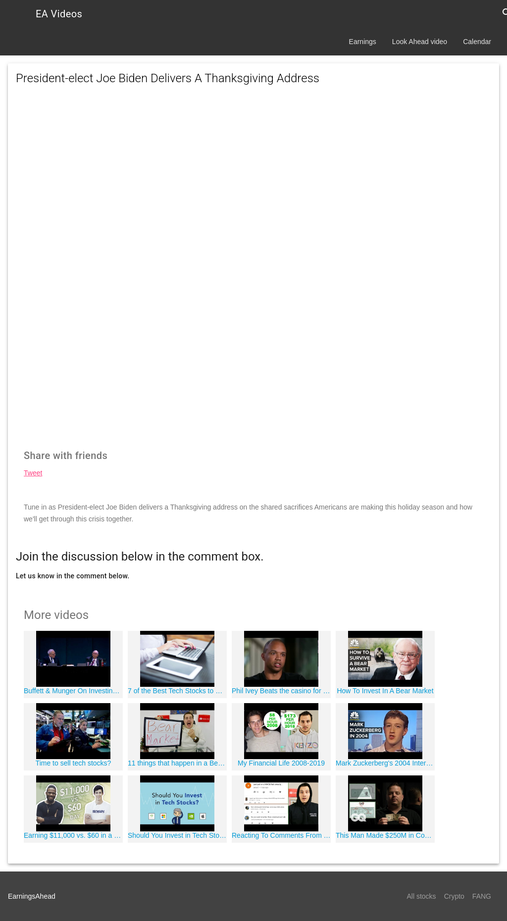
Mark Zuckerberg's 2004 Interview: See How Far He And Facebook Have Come (385, 763)
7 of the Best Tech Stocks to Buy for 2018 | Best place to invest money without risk (177, 691)
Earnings (362, 42)
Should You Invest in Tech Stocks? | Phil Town (177, 835)
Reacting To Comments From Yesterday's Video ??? (281, 835)
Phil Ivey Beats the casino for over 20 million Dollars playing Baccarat (281, 691)
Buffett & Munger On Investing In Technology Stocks (73, 691)
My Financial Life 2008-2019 (281, 763)
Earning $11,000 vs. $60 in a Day (73, 835)
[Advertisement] (253, 183)
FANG (481, 896)
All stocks (421, 896)
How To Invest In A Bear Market (385, 691)
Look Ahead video (419, 42)
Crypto (454, 896)
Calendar (477, 42)
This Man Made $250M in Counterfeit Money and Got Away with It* (385, 835)
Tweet (33, 473)
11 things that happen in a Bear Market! (177, 763)
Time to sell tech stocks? (73, 763)
